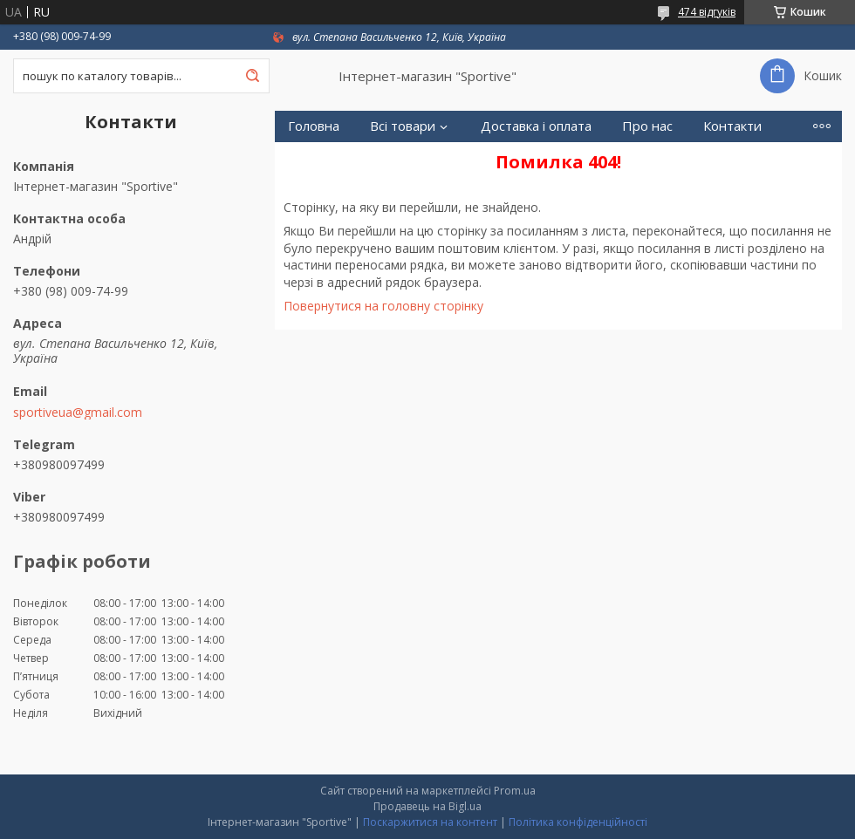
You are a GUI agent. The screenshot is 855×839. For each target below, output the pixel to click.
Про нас (647, 126)
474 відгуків (706, 11)
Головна (313, 126)
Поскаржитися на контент (430, 822)
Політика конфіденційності (578, 822)
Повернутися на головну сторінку (383, 305)
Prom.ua (515, 790)
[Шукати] (252, 75)
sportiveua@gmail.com (77, 412)
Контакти (732, 126)
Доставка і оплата (536, 126)
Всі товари (402, 126)
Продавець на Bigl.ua (427, 806)
